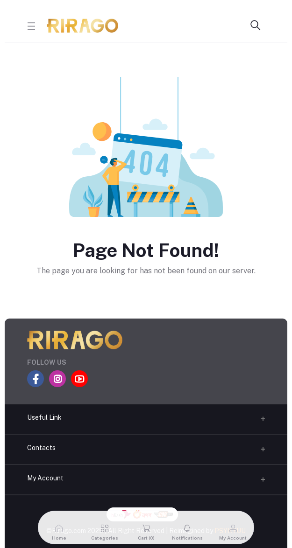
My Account (45, 478)
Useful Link (44, 417)
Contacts (41, 447)
